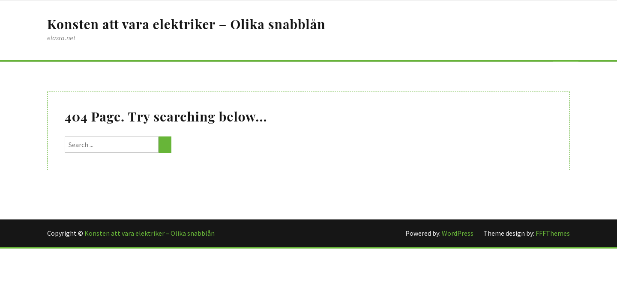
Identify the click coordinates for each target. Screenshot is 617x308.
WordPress (458, 233)
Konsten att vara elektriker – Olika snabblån (186, 24)
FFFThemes (553, 233)
